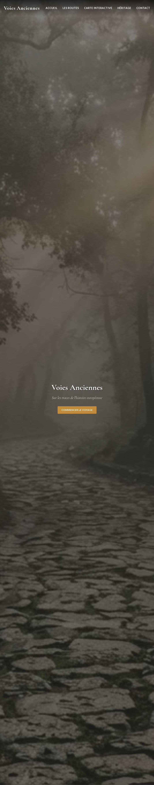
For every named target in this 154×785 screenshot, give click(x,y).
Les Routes (71, 8)
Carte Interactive (98, 8)
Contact (143, 8)
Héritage (124, 8)
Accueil (51, 8)
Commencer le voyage (77, 410)
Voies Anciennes (22, 8)
